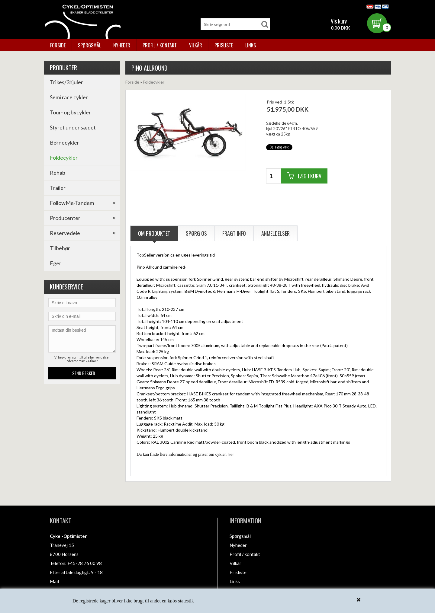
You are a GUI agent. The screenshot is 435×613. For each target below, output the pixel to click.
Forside (58, 45)
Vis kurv (339, 21)
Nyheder (121, 45)
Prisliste (223, 45)
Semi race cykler (69, 97)
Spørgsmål (89, 45)
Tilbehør (60, 248)
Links (250, 45)
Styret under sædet (73, 127)
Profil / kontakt (160, 45)
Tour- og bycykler (70, 112)
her (231, 454)
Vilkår (195, 45)
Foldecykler (64, 157)
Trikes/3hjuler (66, 82)
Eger (55, 263)
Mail (54, 581)
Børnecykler (64, 142)
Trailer (58, 187)
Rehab (57, 172)
